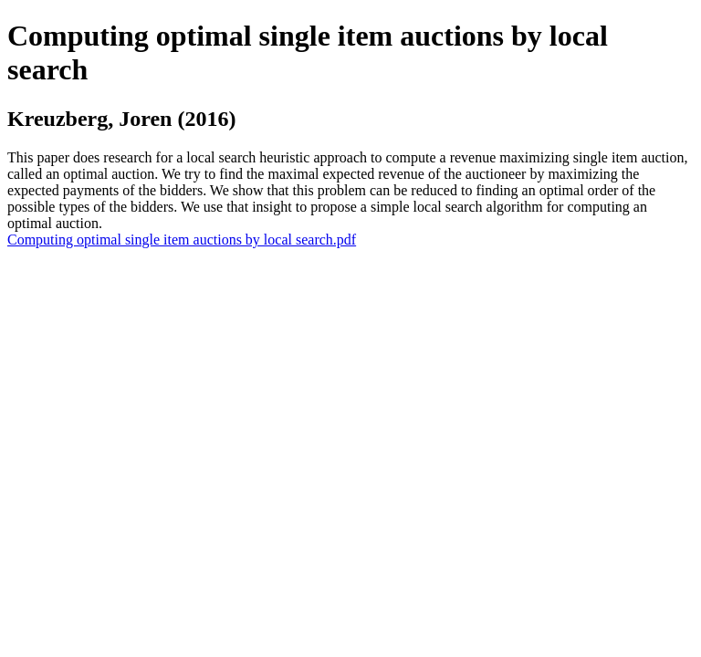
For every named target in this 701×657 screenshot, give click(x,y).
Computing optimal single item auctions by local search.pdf (181, 239)
